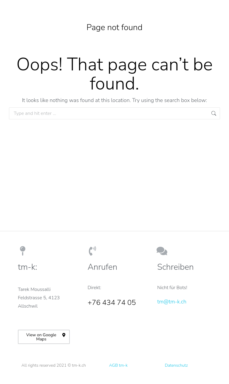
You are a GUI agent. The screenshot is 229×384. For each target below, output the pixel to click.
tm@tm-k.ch (171, 301)
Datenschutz (176, 365)
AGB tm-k (118, 365)
